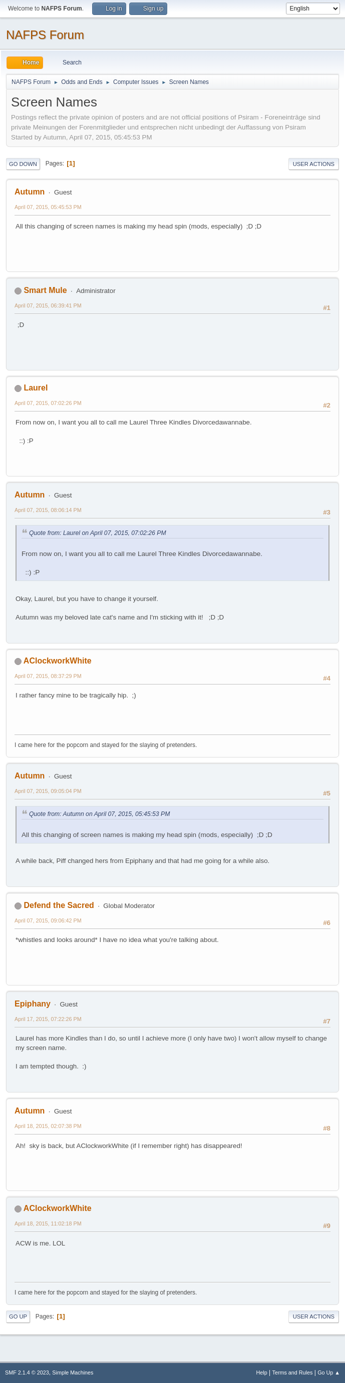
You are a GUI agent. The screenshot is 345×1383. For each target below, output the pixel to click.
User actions (313, 164)
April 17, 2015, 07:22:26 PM (48, 1019)
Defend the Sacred (59, 905)
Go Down (23, 164)
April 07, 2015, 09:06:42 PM (48, 921)
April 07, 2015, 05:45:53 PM (48, 207)
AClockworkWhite (58, 660)
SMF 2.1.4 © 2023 (27, 1373)
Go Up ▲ (328, 1373)
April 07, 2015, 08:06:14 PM (48, 510)
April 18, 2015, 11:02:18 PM (48, 1223)
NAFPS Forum (45, 35)
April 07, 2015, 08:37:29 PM (48, 676)
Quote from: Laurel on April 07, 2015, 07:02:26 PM (97, 533)
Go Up (18, 1317)
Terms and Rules (292, 1373)
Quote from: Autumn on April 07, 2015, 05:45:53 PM (99, 814)
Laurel (36, 388)
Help (261, 1373)
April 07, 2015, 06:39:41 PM (48, 305)
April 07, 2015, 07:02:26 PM (48, 403)
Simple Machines (72, 1373)
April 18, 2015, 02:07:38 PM (48, 1126)
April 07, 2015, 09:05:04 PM (48, 791)
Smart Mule (45, 290)
